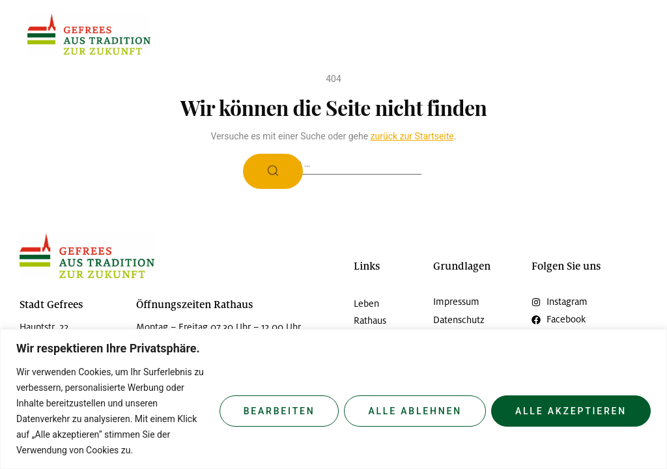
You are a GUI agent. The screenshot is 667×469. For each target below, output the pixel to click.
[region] (333, 399)
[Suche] (273, 171)
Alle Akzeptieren (571, 411)
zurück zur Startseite (412, 136)
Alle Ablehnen (415, 411)
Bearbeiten (279, 411)
